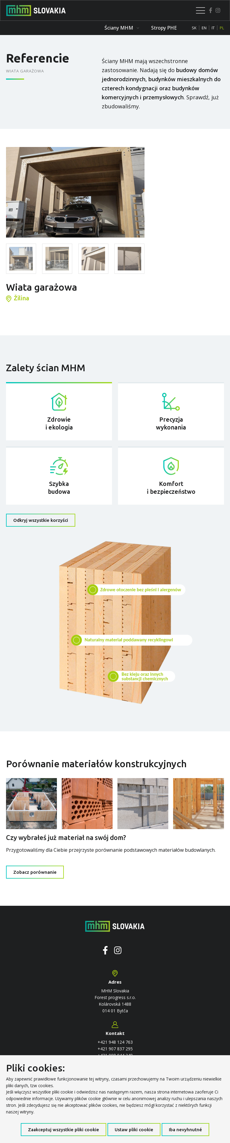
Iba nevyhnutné (185, 1129)
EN (204, 27)
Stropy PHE (164, 27)
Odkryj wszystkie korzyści (40, 520)
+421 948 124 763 (115, 1042)
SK (194, 27)
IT (213, 27)
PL (222, 27)
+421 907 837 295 (115, 1049)
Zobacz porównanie (35, 872)
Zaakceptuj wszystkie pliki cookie (63, 1129)
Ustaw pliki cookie (134, 1129)
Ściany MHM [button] (121, 27)
